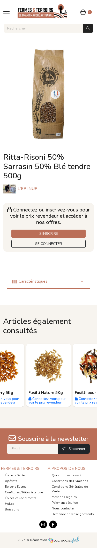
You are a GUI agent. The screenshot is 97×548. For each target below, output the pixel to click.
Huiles (9, 504)
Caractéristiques (30, 281)
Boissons (12, 509)
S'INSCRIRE (48, 233)
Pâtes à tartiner (33, 492)
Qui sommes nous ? (66, 475)
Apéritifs (11, 481)
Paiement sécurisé (65, 503)
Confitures (12, 492)
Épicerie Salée (15, 475)
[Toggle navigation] (6, 13)
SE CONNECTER (48, 243)
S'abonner (73, 448)
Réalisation (55, 540)
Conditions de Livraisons (70, 481)
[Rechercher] (43, 28)
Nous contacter (63, 508)
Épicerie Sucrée (15, 487)
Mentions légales (64, 497)
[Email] (32, 449)
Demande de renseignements (73, 514)
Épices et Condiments (20, 498)
